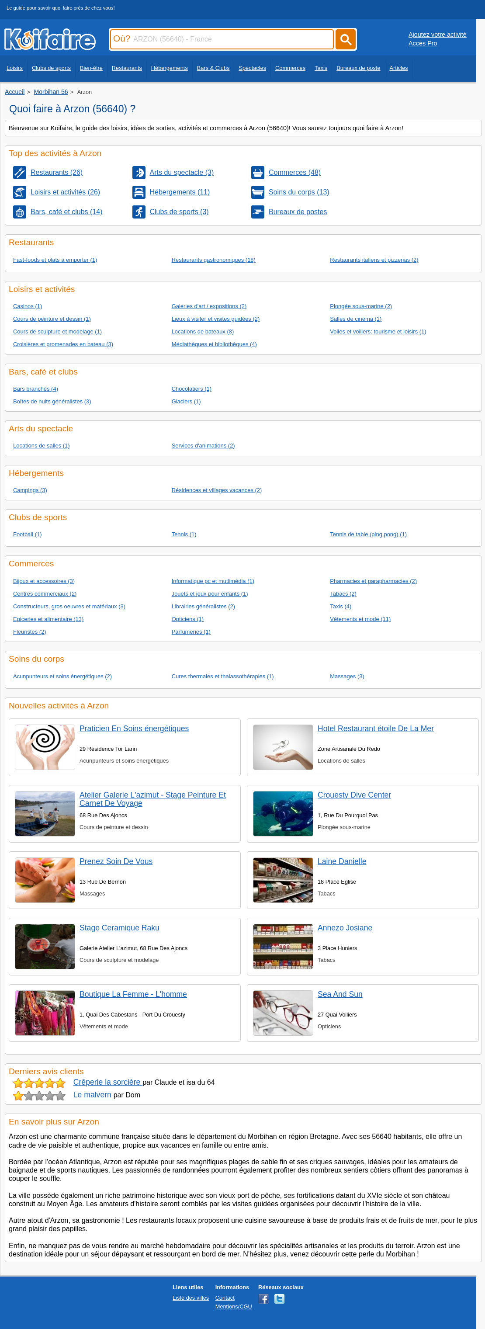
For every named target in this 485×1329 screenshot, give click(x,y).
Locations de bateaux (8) (203, 331)
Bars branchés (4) (35, 388)
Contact (225, 1297)
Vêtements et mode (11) (360, 619)
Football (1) (27, 534)
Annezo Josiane (345, 927)
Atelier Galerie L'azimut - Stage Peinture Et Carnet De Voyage (153, 799)
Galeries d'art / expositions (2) (209, 306)
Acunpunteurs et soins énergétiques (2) (62, 676)
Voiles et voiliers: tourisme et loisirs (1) (378, 331)
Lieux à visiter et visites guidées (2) (216, 319)
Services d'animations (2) (203, 445)
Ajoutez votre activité (438, 34)
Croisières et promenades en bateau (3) (63, 344)
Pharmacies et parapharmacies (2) (373, 581)
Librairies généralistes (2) (203, 606)
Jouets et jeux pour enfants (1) (210, 593)
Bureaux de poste (358, 68)
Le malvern (93, 1094)
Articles (399, 68)
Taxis (321, 68)
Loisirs (15, 68)
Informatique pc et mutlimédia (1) (213, 581)
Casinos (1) (27, 306)
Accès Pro (423, 43)
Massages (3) (347, 676)
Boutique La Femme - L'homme (133, 994)
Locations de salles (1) (41, 445)
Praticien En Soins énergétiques (134, 728)
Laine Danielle (342, 861)
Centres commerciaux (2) (44, 593)
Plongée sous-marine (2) (361, 306)
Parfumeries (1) (191, 631)
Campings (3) (30, 490)
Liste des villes (191, 1297)
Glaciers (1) (186, 401)
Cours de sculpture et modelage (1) (57, 331)
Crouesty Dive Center (354, 795)
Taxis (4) (340, 606)
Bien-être (91, 68)
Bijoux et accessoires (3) (44, 581)
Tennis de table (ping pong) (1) (368, 534)
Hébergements (169, 68)
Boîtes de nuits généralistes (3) (52, 401)
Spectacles (252, 68)
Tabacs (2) (343, 593)
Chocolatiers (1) (191, 388)
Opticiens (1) (188, 619)
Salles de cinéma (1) (355, 319)
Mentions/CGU (233, 1306)
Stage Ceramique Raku (119, 927)
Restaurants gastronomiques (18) (214, 260)
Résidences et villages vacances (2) (217, 490)
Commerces (290, 68)
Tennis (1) (184, 534)
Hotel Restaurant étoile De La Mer (376, 728)
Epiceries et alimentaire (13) (48, 619)
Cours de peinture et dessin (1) (52, 319)
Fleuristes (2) (29, 631)
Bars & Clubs (213, 68)
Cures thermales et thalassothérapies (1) (223, 676)
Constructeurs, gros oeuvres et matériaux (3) (69, 606)
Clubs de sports (51, 68)
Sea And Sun (340, 994)
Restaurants (127, 68)
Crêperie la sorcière (107, 1082)
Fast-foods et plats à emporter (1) (55, 260)
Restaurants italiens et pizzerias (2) (374, 260)
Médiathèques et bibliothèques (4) (214, 344)
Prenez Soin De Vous (116, 861)
